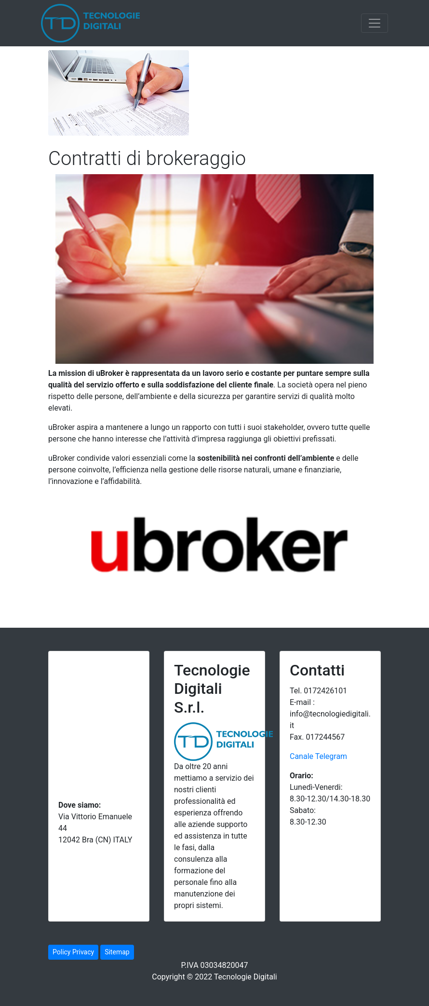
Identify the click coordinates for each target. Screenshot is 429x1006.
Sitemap (117, 952)
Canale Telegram (318, 756)
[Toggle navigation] (374, 23)
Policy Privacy (73, 952)
